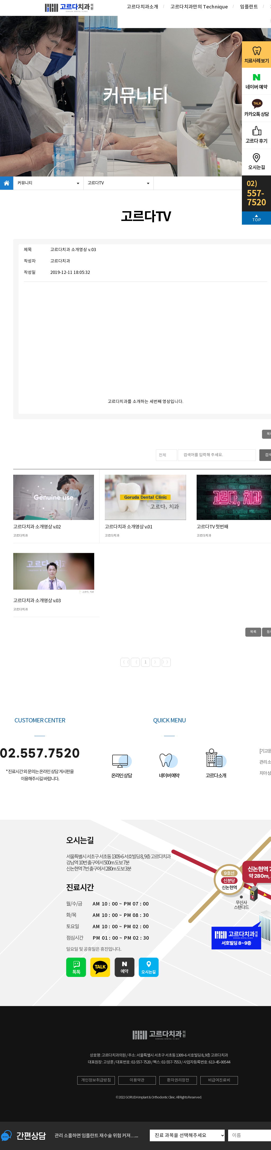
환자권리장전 (178, 1080)
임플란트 (249, 7)
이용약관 (137, 1080)
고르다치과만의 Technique (199, 7)
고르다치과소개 (142, 7)
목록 (253, 632)
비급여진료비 (219, 1080)
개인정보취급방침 (96, 1080)
